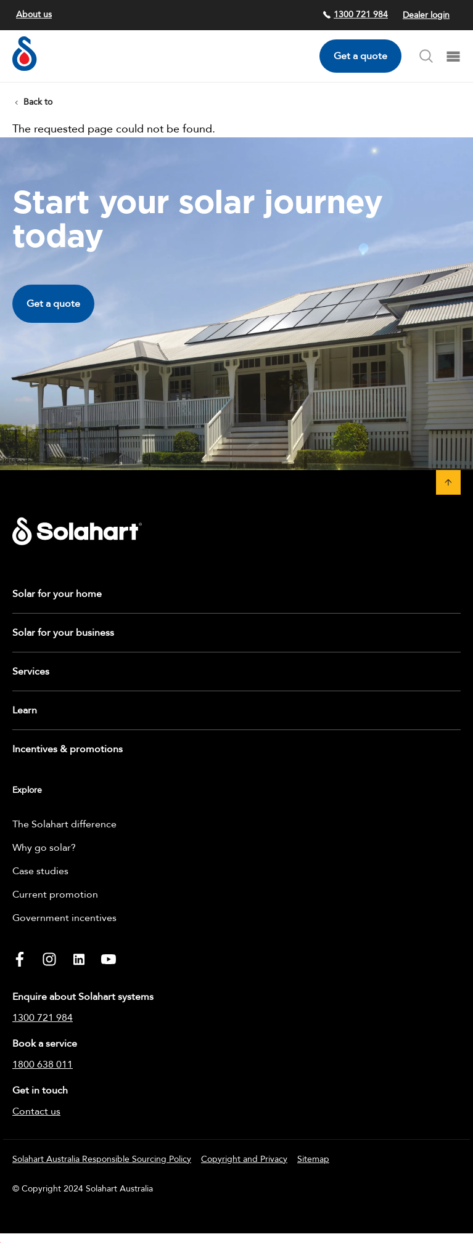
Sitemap (313, 1159)
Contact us (36, 1111)
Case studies (40, 871)
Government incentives (64, 918)
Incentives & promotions (67, 749)
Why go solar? (44, 847)
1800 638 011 (42, 1064)
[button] (448, 482)
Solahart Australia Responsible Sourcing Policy (101, 1159)
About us (34, 14)
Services (30, 671)
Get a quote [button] (53, 303)
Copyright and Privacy (244, 1159)
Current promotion (55, 894)
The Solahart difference (64, 824)
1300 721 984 (355, 14)
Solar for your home (57, 594)
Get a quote (360, 56)
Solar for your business (63, 632)
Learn (24, 710)
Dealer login (426, 15)
